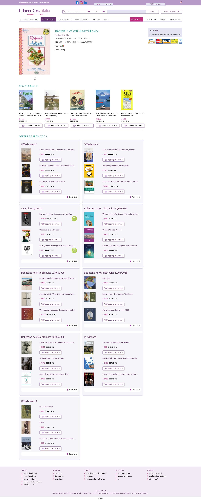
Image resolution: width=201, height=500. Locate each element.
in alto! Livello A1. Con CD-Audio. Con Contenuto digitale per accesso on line (132, 358)
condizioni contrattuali (157, 476)
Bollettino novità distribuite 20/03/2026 (43, 337)
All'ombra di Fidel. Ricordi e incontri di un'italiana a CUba (124, 181)
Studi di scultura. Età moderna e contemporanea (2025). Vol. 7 (63, 342)
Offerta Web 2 (29, 144)
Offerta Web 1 (92, 144)
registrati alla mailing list (95, 479)
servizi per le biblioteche (33, 482)
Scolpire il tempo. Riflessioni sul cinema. (60, 113)
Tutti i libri (73, 197)
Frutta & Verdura (46, 406)
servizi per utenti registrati (96, 473)
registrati (108, 4)
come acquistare (124, 473)
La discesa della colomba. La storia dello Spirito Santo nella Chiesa (65, 166)
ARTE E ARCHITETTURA (29, 19)
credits (101, 498)
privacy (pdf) (153, 479)
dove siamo (59, 476)
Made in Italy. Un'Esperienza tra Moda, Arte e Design (60, 294)
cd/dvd (96, 19)
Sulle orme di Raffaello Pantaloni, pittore (118, 150)
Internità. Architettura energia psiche (53, 374)
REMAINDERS (136, 19)
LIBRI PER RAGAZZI (82, 19)
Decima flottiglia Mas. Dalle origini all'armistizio (88, 113)
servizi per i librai (30, 479)
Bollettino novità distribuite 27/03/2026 (105, 272)
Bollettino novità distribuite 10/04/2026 (105, 208)
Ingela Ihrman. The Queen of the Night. (117, 294)
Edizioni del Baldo (62, 35)
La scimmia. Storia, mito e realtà (52, 181)
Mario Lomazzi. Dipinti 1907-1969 (115, 310)
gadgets (106, 19)
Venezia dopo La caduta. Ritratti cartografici (57, 310)
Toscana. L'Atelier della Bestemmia (116, 342)
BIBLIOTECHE (175, 19)
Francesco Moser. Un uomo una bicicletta (55, 214)
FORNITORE (151, 19)
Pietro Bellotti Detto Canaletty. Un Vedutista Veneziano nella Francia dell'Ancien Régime (74, 150)
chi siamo (58, 473)
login (98, 4)
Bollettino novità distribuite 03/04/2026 (43, 272)
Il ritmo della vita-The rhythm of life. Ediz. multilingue (123, 246)
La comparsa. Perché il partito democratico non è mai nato (62, 438)
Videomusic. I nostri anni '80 (50, 230)
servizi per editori (30, 485)
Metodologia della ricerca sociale (115, 166)
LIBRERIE (163, 19)
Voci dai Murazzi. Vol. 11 (112, 230)
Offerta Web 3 (29, 401)
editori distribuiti (30, 476)
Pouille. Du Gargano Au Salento (31, 113)
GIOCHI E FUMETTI (65, 19)
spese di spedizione (125, 476)
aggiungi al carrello (30, 125)
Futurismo (106, 278)
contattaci (59, 479)
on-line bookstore (30, 473)
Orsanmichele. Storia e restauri (51, 358)
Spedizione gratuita (31, 208)
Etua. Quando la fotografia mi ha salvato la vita (58, 246)
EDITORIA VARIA (48, 19)
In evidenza (90, 337)
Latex (41, 422)
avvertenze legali (155, 473)
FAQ (119, 479)
